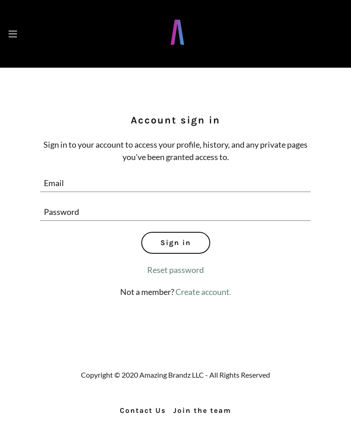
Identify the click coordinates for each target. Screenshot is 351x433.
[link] (177, 48)
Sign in (175, 242)
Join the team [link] (202, 410)
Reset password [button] (175, 270)
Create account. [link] (203, 292)
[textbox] (175, 183)
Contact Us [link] (143, 410)
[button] (13, 34)
